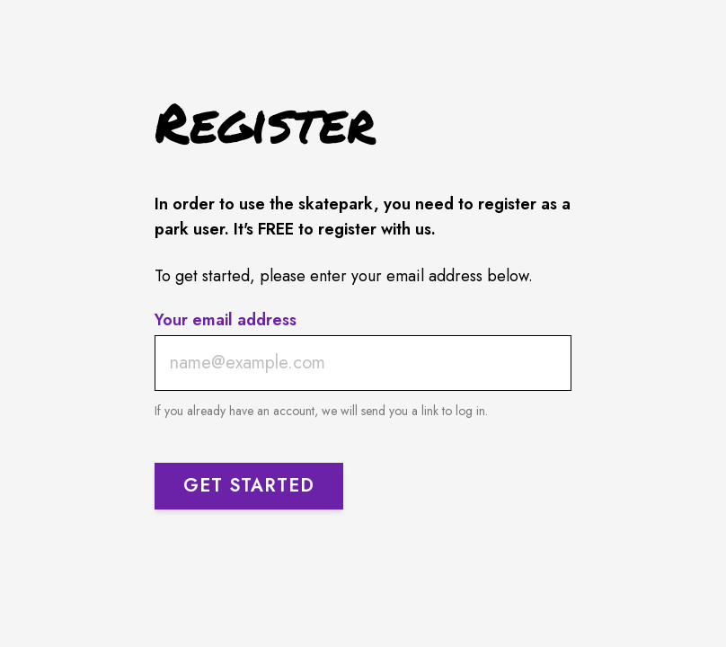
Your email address (226, 320)
